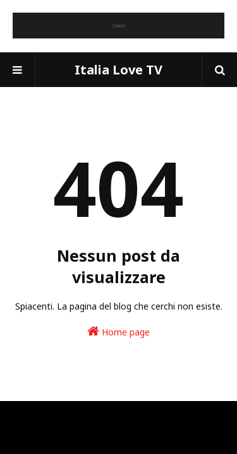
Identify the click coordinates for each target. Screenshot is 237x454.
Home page (118, 331)
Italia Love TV (118, 69)
